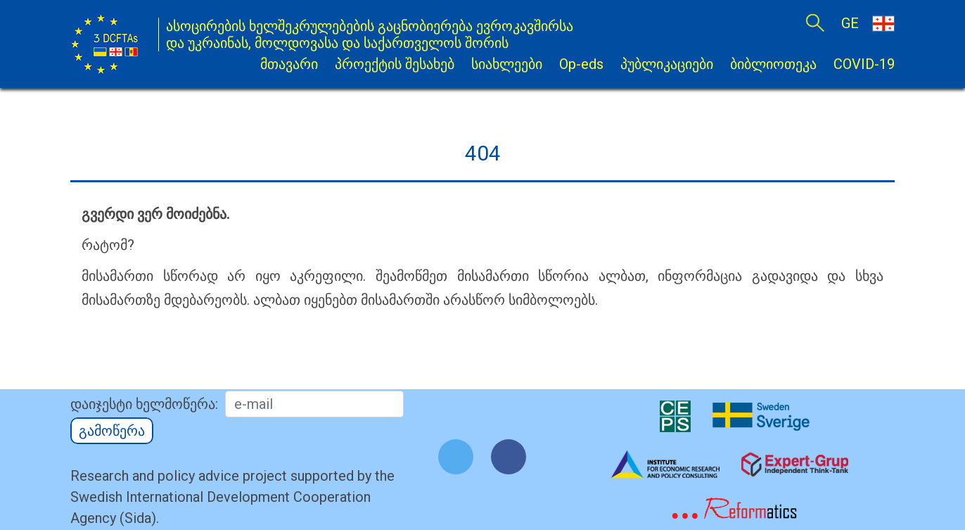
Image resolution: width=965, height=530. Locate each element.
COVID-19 (864, 64)
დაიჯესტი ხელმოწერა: (144, 404)
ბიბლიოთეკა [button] (773, 64)
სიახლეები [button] (506, 64)
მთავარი (289, 64)
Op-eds (581, 64)
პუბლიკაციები (666, 64)
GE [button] (868, 23)
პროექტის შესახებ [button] (394, 64)
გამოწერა (112, 430)
